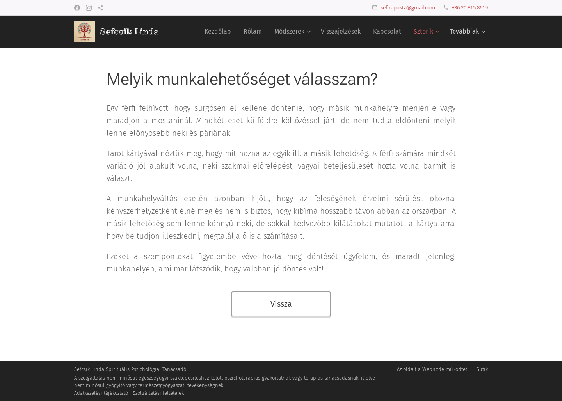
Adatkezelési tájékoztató (101, 393)
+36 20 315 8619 (470, 7)
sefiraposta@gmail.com (408, 7)
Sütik (482, 369)
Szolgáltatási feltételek (159, 393)
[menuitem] (220, 31)
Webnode (433, 369)
